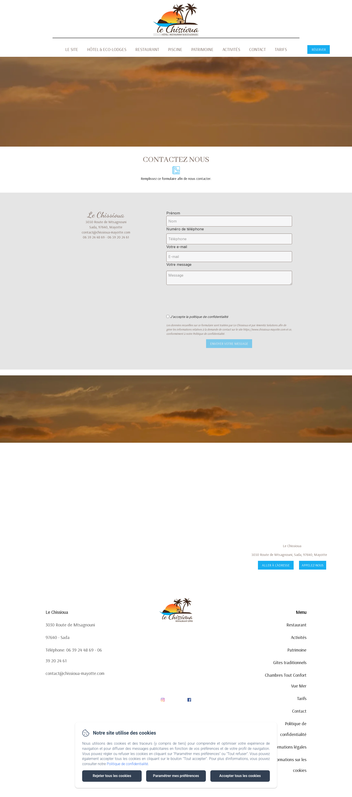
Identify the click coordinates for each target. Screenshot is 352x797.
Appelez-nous (312, 565)
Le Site (71, 49)
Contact (257, 49)
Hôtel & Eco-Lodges (106, 49)
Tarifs (281, 49)
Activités (231, 49)
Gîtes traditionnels (289, 662)
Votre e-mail (176, 246)
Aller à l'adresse (276, 565)
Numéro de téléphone (185, 229)
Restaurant (147, 49)
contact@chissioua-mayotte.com (75, 673)
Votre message (178, 264)
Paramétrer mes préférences (176, 776)
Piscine (175, 49)
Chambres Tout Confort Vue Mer (285, 680)
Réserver (319, 49)
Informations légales (288, 747)
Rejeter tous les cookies (112, 776)
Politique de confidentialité (293, 729)
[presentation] (204, 297)
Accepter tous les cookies (240, 776)
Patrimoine (202, 49)
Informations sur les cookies (288, 765)
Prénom (173, 213)
